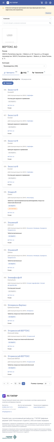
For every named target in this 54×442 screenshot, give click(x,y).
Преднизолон (12, 230)
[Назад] (4, 383)
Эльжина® (13, 222)
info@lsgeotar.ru (7, 411)
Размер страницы (37, 383)
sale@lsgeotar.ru (23, 407)
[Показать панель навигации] (3, 2)
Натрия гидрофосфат (33, 283)
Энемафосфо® (15, 277)
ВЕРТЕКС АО (11, 105)
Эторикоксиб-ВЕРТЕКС (19, 331)
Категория (5, 63)
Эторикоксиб (31, 336)
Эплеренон (30, 310)
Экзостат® (13, 90)
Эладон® (12, 192)
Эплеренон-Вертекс (17, 305)
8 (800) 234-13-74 (7, 407)
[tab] (10, 73)
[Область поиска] (27, 18)
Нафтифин (30, 95)
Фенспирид (30, 197)
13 (19, 383)
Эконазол (30, 228)
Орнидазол (43, 228)
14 (23, 383)
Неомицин (36, 228)
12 (15, 383)
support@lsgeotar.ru (39, 407)
